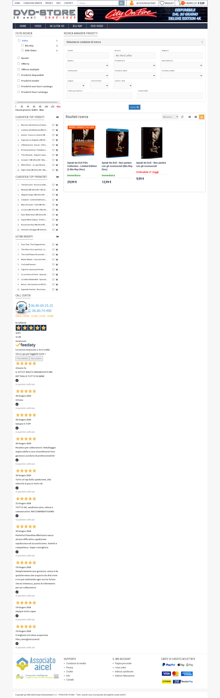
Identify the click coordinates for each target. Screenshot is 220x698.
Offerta (25, 63)
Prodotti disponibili (32, 75)
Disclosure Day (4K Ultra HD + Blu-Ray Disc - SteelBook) (34, 224)
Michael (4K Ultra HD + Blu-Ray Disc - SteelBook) (34, 189)
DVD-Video (97, 26)
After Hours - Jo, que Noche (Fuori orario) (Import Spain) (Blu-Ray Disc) (34, 165)
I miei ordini (120, 667)
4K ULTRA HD (57, 26)
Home (23, 26)
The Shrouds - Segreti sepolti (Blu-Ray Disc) (34, 155)
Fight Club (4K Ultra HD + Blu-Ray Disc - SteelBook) (34, 170)
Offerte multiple (30, 69)
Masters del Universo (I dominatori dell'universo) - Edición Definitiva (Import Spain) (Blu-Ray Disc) (34, 125)
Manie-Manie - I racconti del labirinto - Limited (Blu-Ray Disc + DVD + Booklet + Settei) (34, 259)
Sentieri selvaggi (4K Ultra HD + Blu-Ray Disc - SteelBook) (34, 229)
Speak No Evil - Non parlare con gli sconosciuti (151, 164)
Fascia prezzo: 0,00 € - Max (29, 109)
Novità (25, 58)
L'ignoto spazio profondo (32, 269)
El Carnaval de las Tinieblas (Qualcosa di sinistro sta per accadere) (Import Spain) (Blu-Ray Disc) (34, 150)
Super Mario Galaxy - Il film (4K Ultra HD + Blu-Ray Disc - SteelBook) (34, 219)
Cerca (135, 107)
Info (68, 675)
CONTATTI (68, 3)
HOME (17, 3)
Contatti (70, 679)
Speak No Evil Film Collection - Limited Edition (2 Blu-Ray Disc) (82, 166)
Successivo (36, 358)
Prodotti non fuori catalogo (37, 86)
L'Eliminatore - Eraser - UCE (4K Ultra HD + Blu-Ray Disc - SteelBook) (34, 145)
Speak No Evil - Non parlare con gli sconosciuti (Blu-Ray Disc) (117, 166)
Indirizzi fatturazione (125, 675)
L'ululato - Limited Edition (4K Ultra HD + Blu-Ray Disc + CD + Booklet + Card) (34, 199)
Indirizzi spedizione (124, 671)
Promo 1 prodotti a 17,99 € (81, 127)
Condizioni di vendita (76, 663)
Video (38, 26)
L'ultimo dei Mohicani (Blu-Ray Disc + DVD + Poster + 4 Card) (34, 130)
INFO (58, 3)
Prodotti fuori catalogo (34, 92)
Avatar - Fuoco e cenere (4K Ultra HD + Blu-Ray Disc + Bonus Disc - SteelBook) (34, 135)
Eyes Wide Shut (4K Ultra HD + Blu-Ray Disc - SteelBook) (34, 214)
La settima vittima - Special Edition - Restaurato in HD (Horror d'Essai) (34, 274)
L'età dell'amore (28, 264)
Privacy (69, 667)
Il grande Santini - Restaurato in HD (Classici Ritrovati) (34, 289)
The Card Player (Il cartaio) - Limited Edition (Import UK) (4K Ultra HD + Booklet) (34, 254)
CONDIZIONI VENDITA (32, 3)
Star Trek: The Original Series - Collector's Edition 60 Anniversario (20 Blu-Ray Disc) (34, 244)
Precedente (22, 358)
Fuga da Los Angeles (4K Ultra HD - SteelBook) (34, 140)
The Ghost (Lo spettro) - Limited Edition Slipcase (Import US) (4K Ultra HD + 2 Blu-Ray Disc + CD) (34, 249)
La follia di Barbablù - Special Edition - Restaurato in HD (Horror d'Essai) (34, 279)
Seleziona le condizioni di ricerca (83, 42)
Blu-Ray (77, 26)
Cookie (69, 671)
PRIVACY (49, 3)
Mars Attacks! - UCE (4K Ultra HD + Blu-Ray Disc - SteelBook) (34, 204)
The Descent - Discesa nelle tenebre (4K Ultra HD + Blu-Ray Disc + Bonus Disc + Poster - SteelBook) (34, 184)
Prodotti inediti (30, 80)
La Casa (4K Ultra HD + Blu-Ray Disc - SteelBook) (34, 209)
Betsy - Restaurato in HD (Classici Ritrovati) (34, 284)
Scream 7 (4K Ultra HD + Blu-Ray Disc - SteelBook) (34, 160)
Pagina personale (123, 663)
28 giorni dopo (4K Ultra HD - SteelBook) (34, 194)
